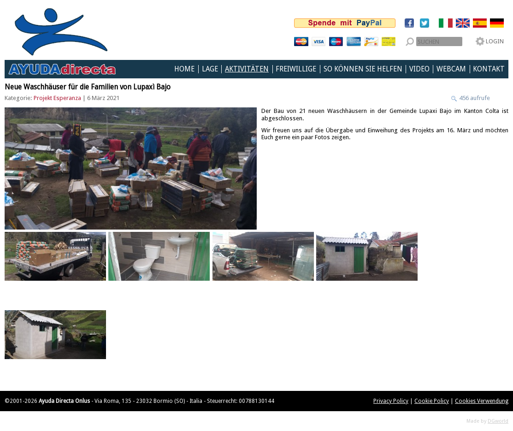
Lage (210, 69)
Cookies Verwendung (481, 401)
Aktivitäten (247, 69)
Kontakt (489, 69)
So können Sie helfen (363, 69)
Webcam (451, 69)
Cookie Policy (431, 401)
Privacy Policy (390, 401)
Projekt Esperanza (57, 97)
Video (419, 69)
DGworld (498, 421)
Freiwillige (296, 69)
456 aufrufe (474, 97)
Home (184, 69)
